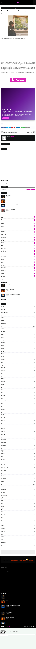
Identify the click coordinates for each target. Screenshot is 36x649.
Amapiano (18, 328)
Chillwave (18, 362)
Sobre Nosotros (29, 626)
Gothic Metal (18, 434)
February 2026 (18, 229)
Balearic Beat (18, 340)
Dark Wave (18, 378)
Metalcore (18, 473)
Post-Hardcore (18, 489)
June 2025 (18, 242)
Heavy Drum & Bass (18, 442)
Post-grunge (18, 492)
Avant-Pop (18, 337)
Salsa (18, 517)
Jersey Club (18, 459)
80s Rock (18, 306)
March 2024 (18, 265)
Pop (4, 8)
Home (2, 8)
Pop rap (18, 483)
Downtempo (18, 386)
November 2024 (18, 253)
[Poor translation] (3, 633)
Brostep (18, 356)
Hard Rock (18, 436)
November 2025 (18, 234)
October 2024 (18, 254)
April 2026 (18, 226)
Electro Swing (18, 400)
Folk (18, 411)
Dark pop (18, 379)
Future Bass (18, 420)
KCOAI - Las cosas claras (9, 200)
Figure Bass (18, 409)
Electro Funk (18, 395)
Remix (18, 511)
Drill (18, 389)
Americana (18, 331)
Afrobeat (18, 315)
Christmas (18, 365)
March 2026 (18, 228)
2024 (18, 219)
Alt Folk (18, 318)
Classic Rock (18, 367)
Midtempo (18, 475)
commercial (18, 544)
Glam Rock (18, 428)
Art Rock (18, 334)
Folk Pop (18, 412)
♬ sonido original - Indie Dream (28, 560)
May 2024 (18, 262)
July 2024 (18, 259)
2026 (18, 216)
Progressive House (18, 495)
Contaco (34, 626)
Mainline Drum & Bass (18, 467)
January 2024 (18, 268)
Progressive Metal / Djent (18, 497)
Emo (18, 403)
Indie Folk (18, 450)
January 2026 (18, 231)
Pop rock (18, 484)
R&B (18, 503)
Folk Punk (18, 414)
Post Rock (18, 487)
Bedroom (18, 345)
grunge (18, 545)
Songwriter (18, 528)
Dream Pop (18, 387)
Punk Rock (18, 501)
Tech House (18, 534)
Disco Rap (18, 384)
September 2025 (18, 237)
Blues (18, 350)
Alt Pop (18, 320)
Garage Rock (18, 425)
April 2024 (18, 264)
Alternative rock (18, 326)
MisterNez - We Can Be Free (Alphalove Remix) (13, 204)
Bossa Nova (18, 353)
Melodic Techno (18, 470)
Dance (18, 373)
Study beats (18, 533)
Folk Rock (18, 415)
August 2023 (18, 275)
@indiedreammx (5, 557)
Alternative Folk (18, 323)
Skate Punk (18, 522)
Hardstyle (18, 440)
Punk (18, 500)
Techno (18, 536)
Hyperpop (18, 448)
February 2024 (18, 267)
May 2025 (18, 243)
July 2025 (18, 240)
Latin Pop (18, 462)
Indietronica (18, 453)
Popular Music (18, 486)
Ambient (18, 329)
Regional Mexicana (18, 509)
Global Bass (18, 431)
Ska (18, 520)
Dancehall (18, 376)
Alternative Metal (18, 325)
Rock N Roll (18, 514)
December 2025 (18, 232)
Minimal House (18, 476)
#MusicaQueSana (19, 560)
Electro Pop (18, 398)
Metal (18, 472)
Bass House (18, 342)
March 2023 (18, 276)
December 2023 (18, 270)
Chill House (18, 359)
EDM (18, 392)
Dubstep (18, 390)
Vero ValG (12, 136)
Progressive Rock (18, 498)
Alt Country (18, 317)
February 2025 (18, 248)
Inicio (25, 626)
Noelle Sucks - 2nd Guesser (10, 209)
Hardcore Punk (18, 439)
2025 (18, 217)
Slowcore (18, 525)
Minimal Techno (18, 478)
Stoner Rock (18, 531)
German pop (18, 426)
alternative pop (18, 542)
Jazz (18, 456)
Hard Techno (18, 437)
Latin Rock (18, 464)
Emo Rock (18, 406)
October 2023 (18, 273)
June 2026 (18, 223)
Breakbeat (18, 354)
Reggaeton (18, 508)
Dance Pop (18, 375)
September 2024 (18, 256)
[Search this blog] (14, 189)
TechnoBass (18, 537)
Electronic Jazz (18, 401)
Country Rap (18, 370)
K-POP (18, 461)
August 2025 (18, 239)
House (18, 447)
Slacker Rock (18, 523)
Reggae (18, 506)
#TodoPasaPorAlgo (14, 560)
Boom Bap (18, 351)
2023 (18, 220)
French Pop (18, 417)
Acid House (18, 309)
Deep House (18, 381)
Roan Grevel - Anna (8, 195)
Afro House (18, 314)
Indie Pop (18, 451)
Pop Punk (18, 481)
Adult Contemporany (18, 312)
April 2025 (18, 245)
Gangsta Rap (18, 423)
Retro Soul (18, 512)
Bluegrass (18, 348)
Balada (18, 339)
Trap (18, 539)
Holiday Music (18, 445)
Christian (18, 364)
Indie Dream (8, 626)
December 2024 (18, 251)
